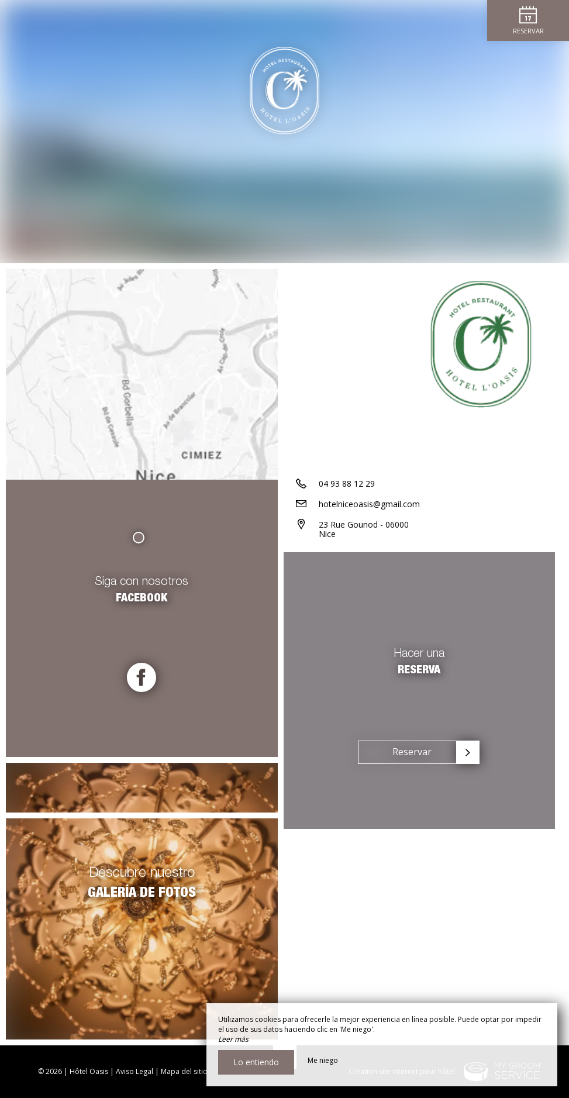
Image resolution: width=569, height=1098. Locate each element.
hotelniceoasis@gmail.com (369, 504)
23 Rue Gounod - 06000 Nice (364, 529)
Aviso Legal (134, 1071)
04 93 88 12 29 (347, 483)
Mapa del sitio (184, 1071)
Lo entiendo (256, 1062)
